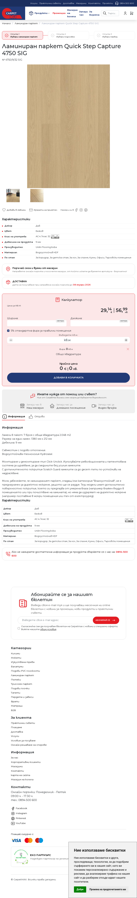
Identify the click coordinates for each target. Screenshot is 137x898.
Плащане (16, 727)
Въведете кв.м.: (68, 335)
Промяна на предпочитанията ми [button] (108, 889)
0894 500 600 (124, 3)
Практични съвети (23, 723)
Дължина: (76, 318)
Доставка (17, 731)
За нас (14, 757)
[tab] (15, 416)
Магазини (17, 766)
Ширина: (12, 318)
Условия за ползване (23, 740)
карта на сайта (20, 775)
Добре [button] (80, 889)
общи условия (48, 629)
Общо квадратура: (68, 354)
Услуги (15, 736)
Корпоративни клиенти (26, 762)
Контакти (17, 771)
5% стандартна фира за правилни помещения (41, 330)
